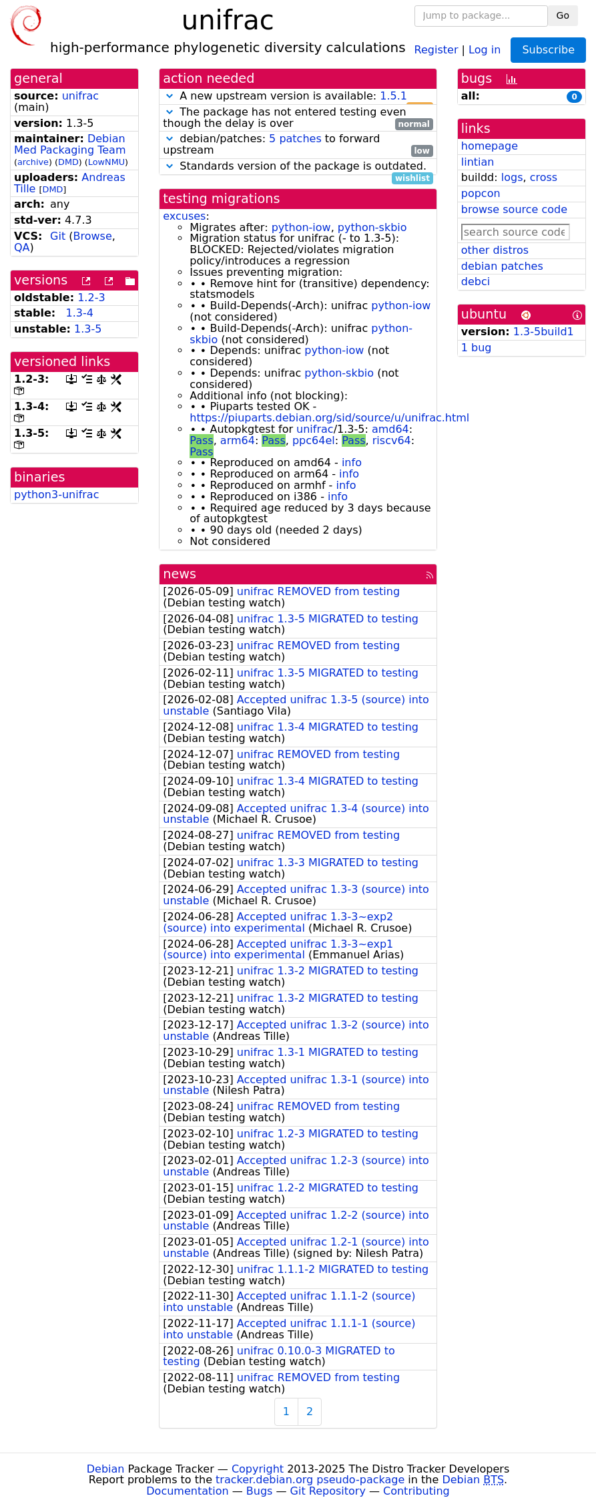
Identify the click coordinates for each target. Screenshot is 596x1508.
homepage (489, 146)
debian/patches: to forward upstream (298, 145)
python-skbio (372, 227)
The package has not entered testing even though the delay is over (298, 118)
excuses (184, 216)
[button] (169, 95)
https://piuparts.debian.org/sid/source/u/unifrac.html (329, 417)
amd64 (390, 429)
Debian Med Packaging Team (69, 144)
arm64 (237, 440)
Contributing (416, 1491)
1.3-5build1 (543, 331)
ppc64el (313, 440)
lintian (478, 162)
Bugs (259, 1491)
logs (512, 177)
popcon (481, 193)
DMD (68, 162)
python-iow (301, 227)
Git (57, 236)
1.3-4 (79, 313)
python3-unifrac (56, 494)
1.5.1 (393, 95)
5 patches (295, 138)
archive (33, 162)
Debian (106, 1469)
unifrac (80, 95)
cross (543, 177)
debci (475, 281)
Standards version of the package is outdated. (298, 166)
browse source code (514, 209)
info (352, 462)
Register (436, 49)
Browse (92, 236)
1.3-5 (87, 329)
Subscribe (548, 49)
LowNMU (106, 162)
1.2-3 (91, 297)
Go (563, 15)
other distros (495, 250)
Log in (485, 49)
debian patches (502, 266)
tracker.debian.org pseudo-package (310, 1479)
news (179, 574)
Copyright (258, 1469)
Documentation (187, 1491)
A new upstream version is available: (298, 96)
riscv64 (391, 440)
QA (22, 247)
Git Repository (328, 1491)
